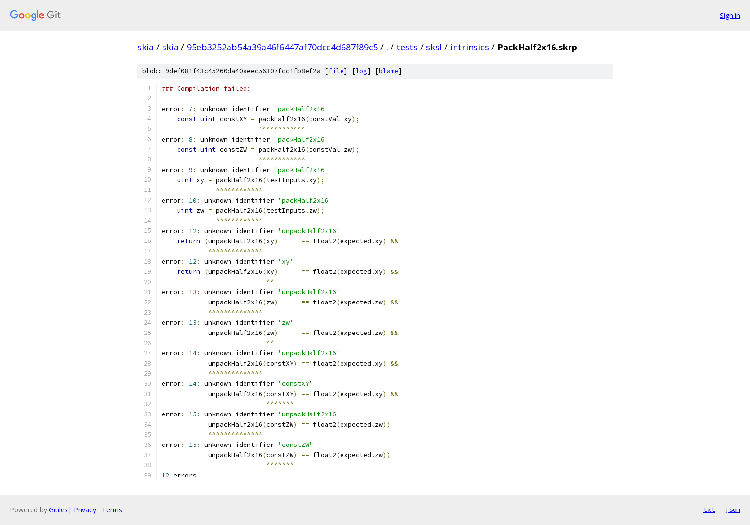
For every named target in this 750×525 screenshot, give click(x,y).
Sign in (730, 15)
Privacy (85, 509)
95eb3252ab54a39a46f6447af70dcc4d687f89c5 (282, 47)
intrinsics (469, 47)
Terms (112, 509)
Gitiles (58, 509)
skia (145, 47)
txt (709, 509)
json (732, 509)
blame (388, 71)
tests (407, 47)
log (361, 71)
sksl (434, 47)
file (336, 71)
